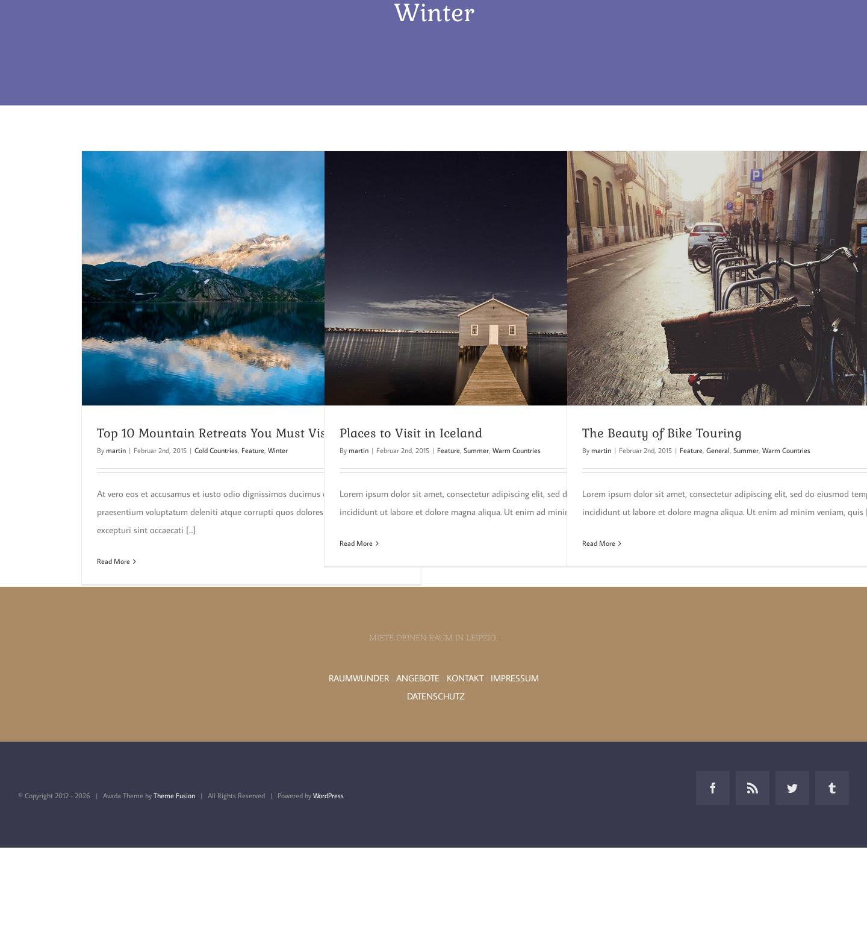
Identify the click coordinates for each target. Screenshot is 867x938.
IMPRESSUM (515, 678)
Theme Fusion (174, 795)
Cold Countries (216, 450)
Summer (476, 450)
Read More (113, 561)
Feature (252, 450)
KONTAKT (465, 678)
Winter (278, 450)
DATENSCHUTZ (436, 696)
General (718, 450)
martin (116, 450)
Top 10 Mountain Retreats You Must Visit (215, 433)
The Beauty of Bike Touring (662, 433)
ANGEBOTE (418, 678)
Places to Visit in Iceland (411, 433)
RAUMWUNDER (359, 678)
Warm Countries (517, 450)
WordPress (328, 795)
